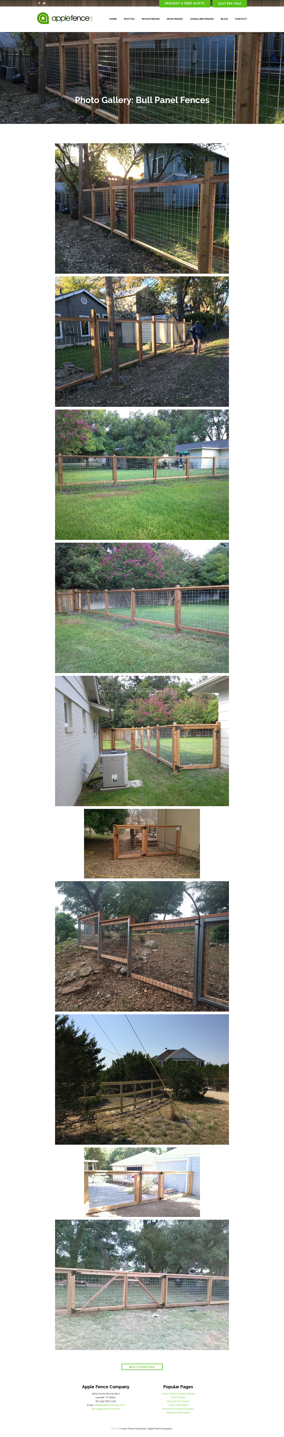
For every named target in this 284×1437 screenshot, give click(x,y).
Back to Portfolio (142, 1367)
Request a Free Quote (178, 1412)
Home (113, 19)
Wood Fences (151, 19)
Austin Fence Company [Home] (178, 1393)
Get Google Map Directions (105, 1408)
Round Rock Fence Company (178, 1408)
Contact (241, 19)
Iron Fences (175, 19)
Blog (224, 19)
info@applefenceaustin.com (109, 1405)
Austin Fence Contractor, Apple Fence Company (146, 1428)
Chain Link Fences (202, 19)
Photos (129, 19)
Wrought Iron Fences (178, 1401)
